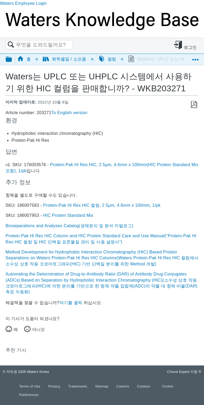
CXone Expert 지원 (184, 372)
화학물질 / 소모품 (65, 59)
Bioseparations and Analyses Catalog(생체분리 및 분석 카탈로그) (69, 225)
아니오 (38, 329)
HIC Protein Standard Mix (68, 215)
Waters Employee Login (23, 3)
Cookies (143, 386)
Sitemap (102, 386)
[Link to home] (102, 28)
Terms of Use (30, 386)
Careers (123, 386)
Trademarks (78, 386)
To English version (69, 112)
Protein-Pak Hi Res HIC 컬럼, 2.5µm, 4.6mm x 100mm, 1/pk (101, 205)
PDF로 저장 (194, 104)
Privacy (54, 386)
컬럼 (108, 59)
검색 (11, 44)
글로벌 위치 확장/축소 (195, 57)
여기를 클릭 (71, 302)
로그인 (190, 47)
